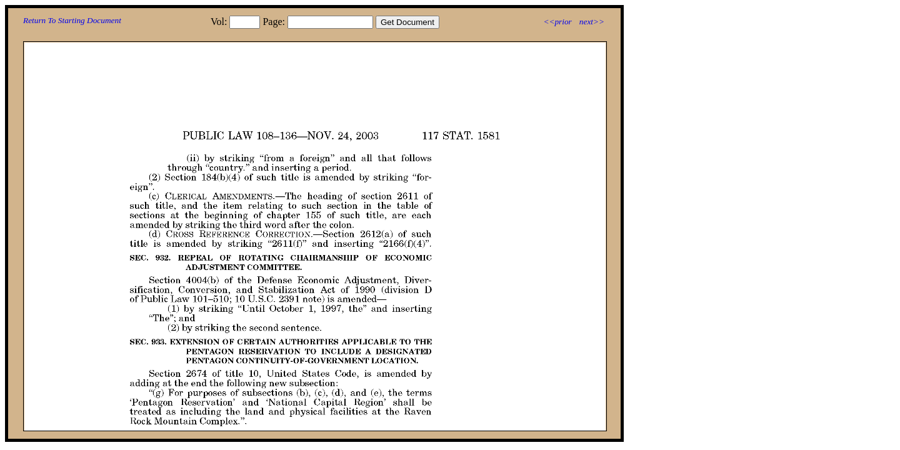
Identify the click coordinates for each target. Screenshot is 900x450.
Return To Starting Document (72, 20)
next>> (591, 21)
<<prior (557, 21)
